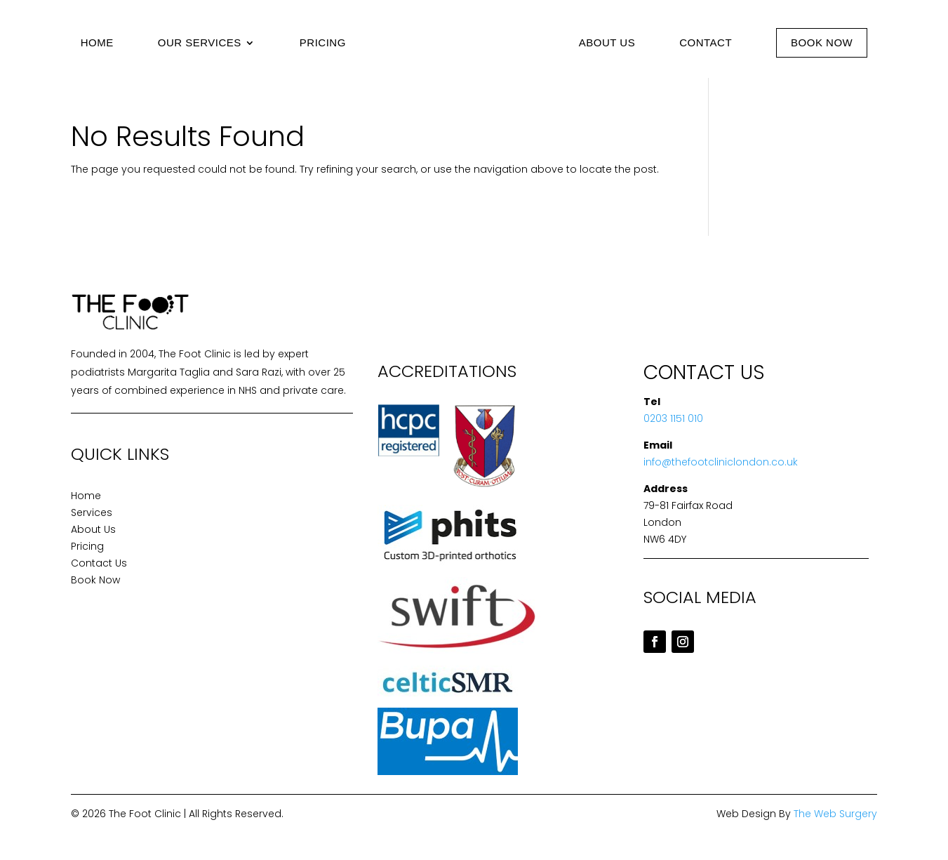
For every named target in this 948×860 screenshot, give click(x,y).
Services (91, 512)
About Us (607, 42)
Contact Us (99, 563)
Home (97, 42)
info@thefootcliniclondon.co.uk (720, 462)
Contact (705, 42)
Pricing (323, 42)
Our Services (199, 42)
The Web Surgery (835, 814)
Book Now (822, 42)
